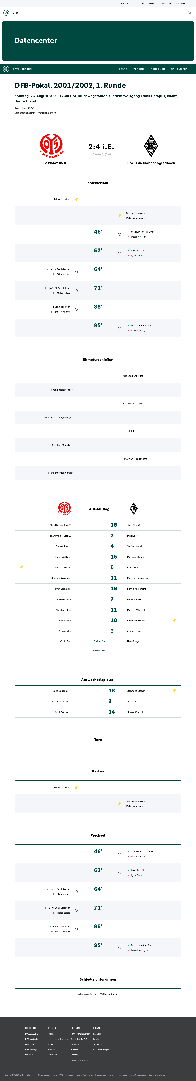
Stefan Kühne (62, 312)
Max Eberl (132, 536)
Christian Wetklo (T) (60, 525)
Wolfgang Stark (46, 112)
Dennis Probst (63, 546)
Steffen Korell (135, 546)
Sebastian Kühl (61, 199)
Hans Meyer (133, 641)
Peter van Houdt (135, 218)
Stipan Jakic (63, 274)
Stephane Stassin (135, 213)
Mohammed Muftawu (59, 536)
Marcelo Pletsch (136, 557)
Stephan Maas (60, 445)
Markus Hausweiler (137, 578)
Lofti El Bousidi (57, 288)
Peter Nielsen (138, 237)
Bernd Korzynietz (140, 330)
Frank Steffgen (56, 473)
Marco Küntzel (139, 325)
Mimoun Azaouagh (54, 417)
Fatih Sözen (59, 307)
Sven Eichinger (59, 390)
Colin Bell (65, 641)
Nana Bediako (58, 269)
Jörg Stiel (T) (134, 525)
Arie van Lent (130, 376)
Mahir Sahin (63, 293)
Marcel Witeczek (136, 610)
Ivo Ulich (136, 250)
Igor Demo (137, 255)
